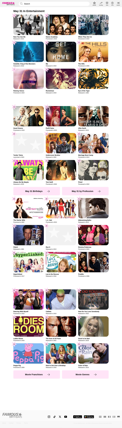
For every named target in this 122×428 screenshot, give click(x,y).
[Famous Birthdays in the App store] (78, 416)
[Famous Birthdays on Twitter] (60, 417)
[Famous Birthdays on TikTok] (54, 417)
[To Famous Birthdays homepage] (8, 3)
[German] (118, 417)
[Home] (21, 415)
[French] (109, 417)
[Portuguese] (105, 417)
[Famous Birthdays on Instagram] (49, 417)
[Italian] (114, 417)
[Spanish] (100, 417)
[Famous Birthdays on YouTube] (66, 416)
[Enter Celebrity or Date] (54, 4)
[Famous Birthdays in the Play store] (89, 416)
